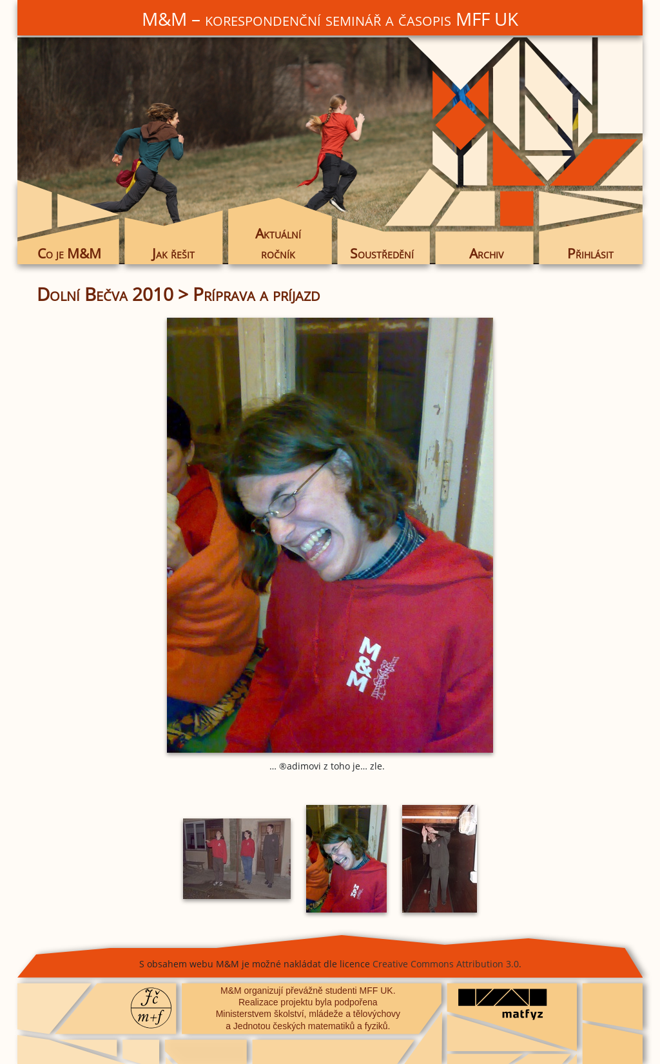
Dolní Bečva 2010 (105, 294)
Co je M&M (69, 253)
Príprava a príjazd (256, 294)
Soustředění (382, 253)
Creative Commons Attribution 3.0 (446, 964)
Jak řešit (173, 253)
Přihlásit (590, 253)
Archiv (486, 253)
